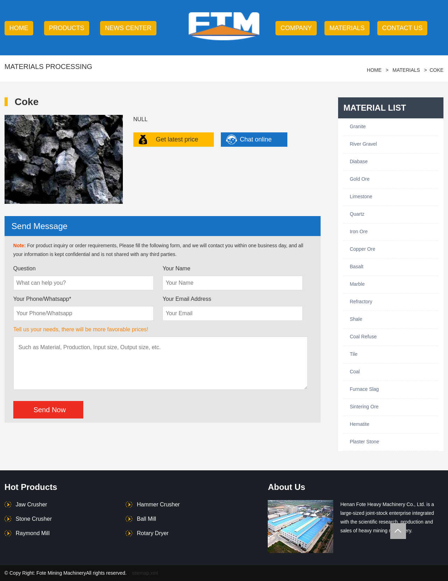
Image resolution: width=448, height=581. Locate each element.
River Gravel (363, 144)
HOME (18, 28)
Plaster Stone (364, 441)
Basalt (356, 266)
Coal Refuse (363, 336)
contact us (402, 28)
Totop (398, 531)
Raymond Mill (33, 533)
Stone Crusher (34, 519)
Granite (358, 126)
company (296, 28)
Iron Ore (359, 231)
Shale (356, 319)
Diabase (359, 161)
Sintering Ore (364, 406)
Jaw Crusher (31, 504)
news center (128, 28)
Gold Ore (360, 179)
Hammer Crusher (158, 504)
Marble (357, 284)
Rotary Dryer (153, 533)
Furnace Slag (364, 389)
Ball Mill (146, 519)
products (66, 28)
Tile (353, 354)
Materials (347, 28)
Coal (355, 371)
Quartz (357, 214)
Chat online (256, 139)
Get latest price (177, 139)
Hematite (359, 424)
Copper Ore (362, 249)
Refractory (361, 301)
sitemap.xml (145, 573)
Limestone (361, 196)
